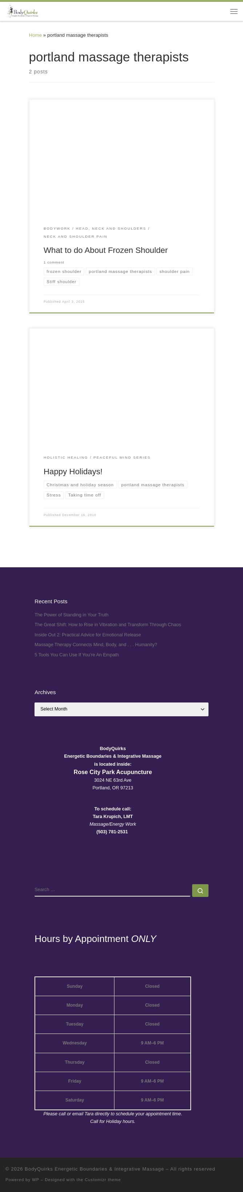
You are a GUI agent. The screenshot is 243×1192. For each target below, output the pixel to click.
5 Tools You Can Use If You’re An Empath (77, 654)
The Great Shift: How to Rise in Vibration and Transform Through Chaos (108, 624)
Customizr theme (103, 1179)
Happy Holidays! (73, 471)
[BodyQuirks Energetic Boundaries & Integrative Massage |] (21, 11)
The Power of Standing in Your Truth (71, 614)
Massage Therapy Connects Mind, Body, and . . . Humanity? (96, 644)
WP (35, 1179)
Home (35, 35)
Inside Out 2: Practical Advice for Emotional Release (88, 634)
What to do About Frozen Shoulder (106, 250)
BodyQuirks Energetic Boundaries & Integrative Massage (94, 1169)
